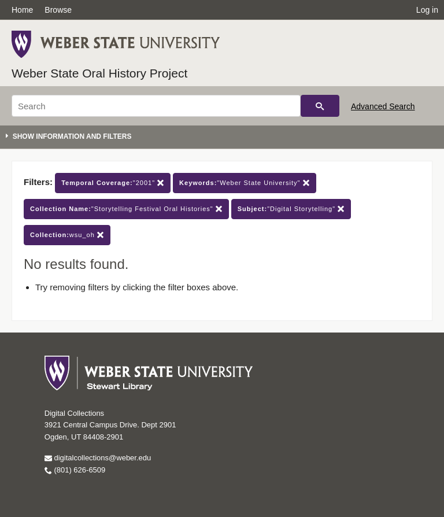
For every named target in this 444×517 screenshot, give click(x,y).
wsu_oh (67, 235)
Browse (58, 9)
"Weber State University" (244, 183)
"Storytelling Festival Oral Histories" (126, 209)
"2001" (112, 183)
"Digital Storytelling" (291, 209)
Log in (427, 9)
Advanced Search (383, 106)
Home (22, 9)
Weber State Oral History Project (99, 73)
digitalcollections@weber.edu (98, 457)
